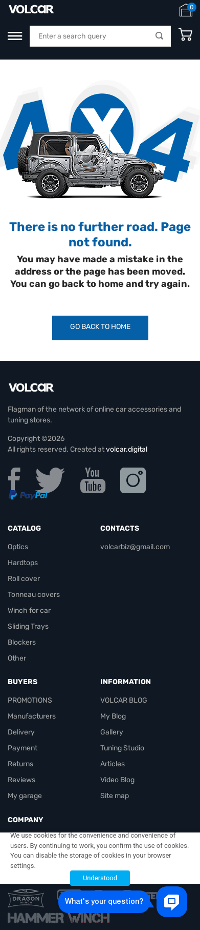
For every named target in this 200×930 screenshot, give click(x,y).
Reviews (21, 780)
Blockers (22, 642)
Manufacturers (32, 716)
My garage (25, 795)
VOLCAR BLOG (123, 700)
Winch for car (29, 610)
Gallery (111, 732)
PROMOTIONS (30, 700)
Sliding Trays (28, 626)
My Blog (113, 716)
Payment (22, 748)
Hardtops (23, 562)
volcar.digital (126, 449)
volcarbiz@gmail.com (135, 546)
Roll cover (24, 578)
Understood (100, 878)
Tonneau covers (34, 594)
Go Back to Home (100, 326)
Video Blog (117, 780)
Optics (18, 546)
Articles (112, 764)
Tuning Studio (122, 748)
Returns (20, 764)
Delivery (21, 732)
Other (17, 658)
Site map (114, 795)
